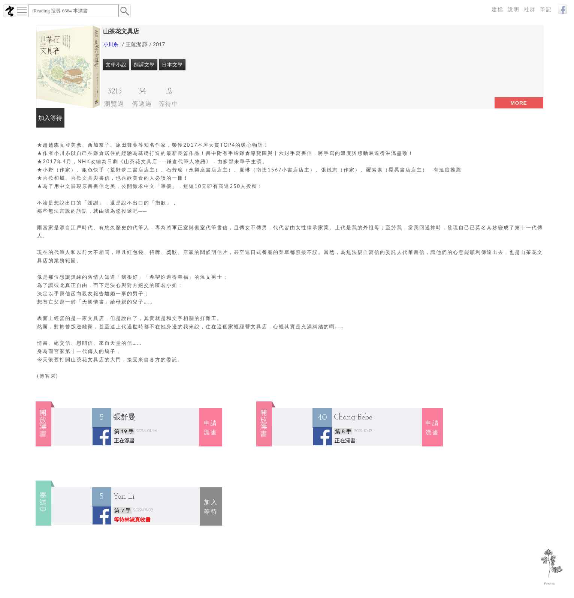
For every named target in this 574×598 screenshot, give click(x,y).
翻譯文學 (144, 65)
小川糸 (110, 44)
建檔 (498, 9)
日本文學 (172, 65)
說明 (514, 9)
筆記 (546, 9)
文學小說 (116, 65)
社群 (530, 9)
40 (322, 417)
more (519, 103)
